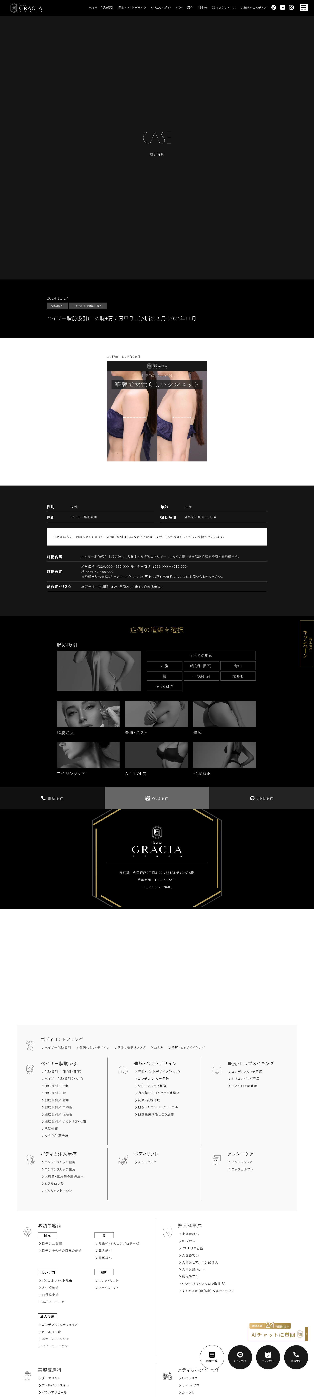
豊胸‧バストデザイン (94, 1047)
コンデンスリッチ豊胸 (153, 1078)
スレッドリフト (109, 1280)
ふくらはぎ (165, 686)
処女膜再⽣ (190, 1276)
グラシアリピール (54, 1392)
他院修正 (51, 1128)
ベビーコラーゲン (55, 1346)
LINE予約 (262, 798)
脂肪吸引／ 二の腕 (59, 1107)
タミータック (147, 1162)
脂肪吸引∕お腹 (56, 1086)
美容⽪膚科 (50, 1369)
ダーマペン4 (51, 1378)
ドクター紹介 (184, 7)
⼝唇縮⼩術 (50, 1294)
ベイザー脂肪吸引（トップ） (64, 1078)
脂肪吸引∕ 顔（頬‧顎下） (63, 1071)
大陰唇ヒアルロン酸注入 (200, 1262)
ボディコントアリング (62, 1039)
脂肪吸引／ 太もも (58, 1114)
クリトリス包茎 (192, 1248)
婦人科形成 (190, 1225)
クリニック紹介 (161, 7)
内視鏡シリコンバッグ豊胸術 (159, 1093)
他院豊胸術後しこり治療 (156, 1114)
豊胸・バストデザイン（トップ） (159, 1071)
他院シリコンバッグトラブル (158, 1107)
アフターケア (240, 1153)
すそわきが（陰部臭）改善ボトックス (208, 1291)
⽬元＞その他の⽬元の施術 (62, 1250)
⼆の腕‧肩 (201, 676)
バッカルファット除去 (57, 1280)
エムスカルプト (242, 1169)
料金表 (202, 7)
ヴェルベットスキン (55, 1385)
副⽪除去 (189, 1241)
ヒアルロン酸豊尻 (244, 1086)
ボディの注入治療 (59, 1153)
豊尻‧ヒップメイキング (188, 1047)
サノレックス (191, 1385)
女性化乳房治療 (56, 1135)
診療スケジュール (224, 7)
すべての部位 (201, 655)
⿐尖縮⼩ (105, 1250)
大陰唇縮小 (190, 1255)
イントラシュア (242, 1162)
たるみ (159, 1047)
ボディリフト (146, 1153)
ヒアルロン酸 (54, 1183)
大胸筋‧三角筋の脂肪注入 (64, 1176)
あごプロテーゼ (53, 1302)
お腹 (165, 665)
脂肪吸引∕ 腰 (55, 1093)
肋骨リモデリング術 (132, 1047)
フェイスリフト (109, 1287)
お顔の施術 (49, 1225)
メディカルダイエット (199, 1369)
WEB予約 (157, 798)
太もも (238, 676)
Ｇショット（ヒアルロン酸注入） (204, 1283)
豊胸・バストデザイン (132, 7)
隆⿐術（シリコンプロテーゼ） (120, 1243)
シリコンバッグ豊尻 (245, 1078)
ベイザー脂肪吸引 (101, 7)
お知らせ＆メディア (253, 7)
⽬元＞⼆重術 (52, 1243)
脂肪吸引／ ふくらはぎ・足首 (66, 1121)
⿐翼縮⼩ (105, 1258)
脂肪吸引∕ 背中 (57, 1100)
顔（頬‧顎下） (201, 665)
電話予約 (52, 798)
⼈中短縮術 (50, 1287)
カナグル (188, 1392)
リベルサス (190, 1378)
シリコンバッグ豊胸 (152, 1086)
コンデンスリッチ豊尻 (247, 1071)
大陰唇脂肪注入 (194, 1269)
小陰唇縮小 (190, 1234)
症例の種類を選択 (157, 629)
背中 (238, 665)
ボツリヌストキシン (58, 1190)
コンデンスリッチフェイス (60, 1324)
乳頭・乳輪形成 (149, 1100)
